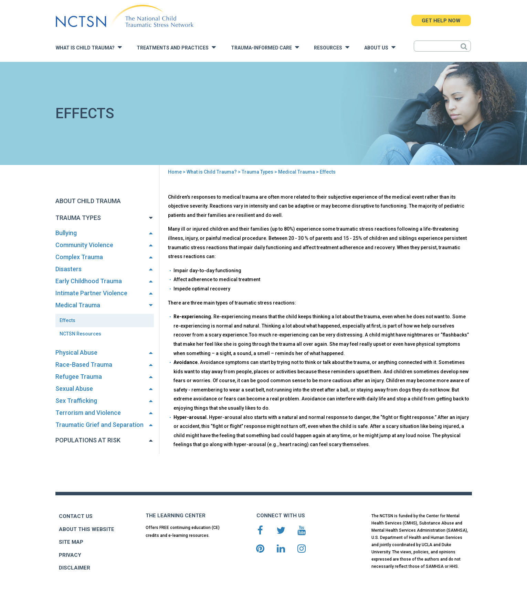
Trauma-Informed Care (265, 47)
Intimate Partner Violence (91, 293)
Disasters (68, 269)
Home (175, 172)
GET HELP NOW (441, 21)
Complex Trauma (79, 257)
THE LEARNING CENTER (175, 515)
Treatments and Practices (176, 47)
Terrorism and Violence (88, 412)
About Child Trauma (88, 201)
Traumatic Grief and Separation (99, 424)
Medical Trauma (296, 172)
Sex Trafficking (76, 400)
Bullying (66, 232)
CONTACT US (76, 516)
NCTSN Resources (80, 333)
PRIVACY (70, 555)
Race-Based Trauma (83, 364)
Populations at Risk (87, 440)
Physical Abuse (76, 352)
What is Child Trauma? (89, 47)
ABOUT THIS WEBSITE (86, 529)
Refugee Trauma (78, 376)
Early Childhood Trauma (88, 281)
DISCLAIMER (74, 568)
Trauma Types (257, 172)
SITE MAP (71, 542)
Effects (67, 320)
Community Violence (84, 245)
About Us (380, 47)
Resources (331, 47)
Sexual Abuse (74, 388)
